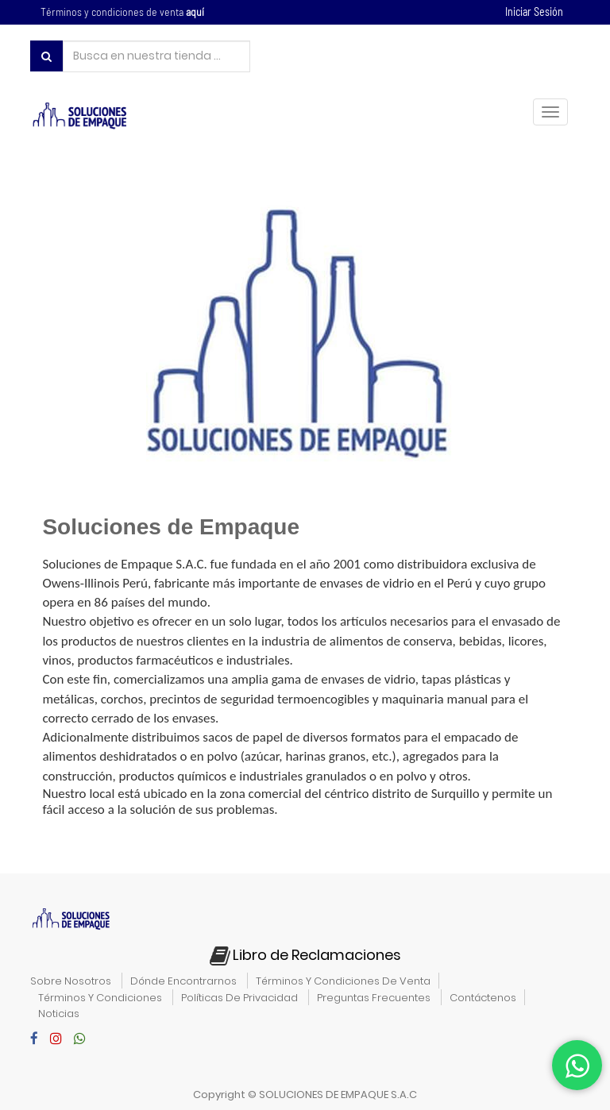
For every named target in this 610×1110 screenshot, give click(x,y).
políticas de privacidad (239, 997)
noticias (58, 1013)
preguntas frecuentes (373, 997)
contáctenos (483, 997)
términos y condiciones (100, 997)
